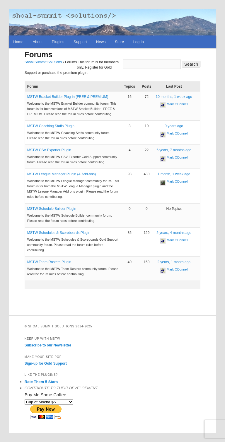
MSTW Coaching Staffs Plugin (50, 126)
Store (119, 42)
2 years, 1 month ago (173, 262)
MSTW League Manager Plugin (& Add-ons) (61, 174)
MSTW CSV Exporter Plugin (49, 150)
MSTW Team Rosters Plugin (49, 262)
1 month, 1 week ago (174, 174)
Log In (138, 42)
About (37, 42)
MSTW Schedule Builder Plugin (51, 209)
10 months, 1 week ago (174, 97)
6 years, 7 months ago (173, 150)
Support (80, 42)
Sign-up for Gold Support (46, 363)
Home (18, 42)
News (101, 42)
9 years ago (174, 126)
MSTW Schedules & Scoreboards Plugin (58, 233)
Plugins (58, 42)
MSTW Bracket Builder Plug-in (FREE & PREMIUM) (67, 97)
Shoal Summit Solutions (43, 62)
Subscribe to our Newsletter (48, 345)
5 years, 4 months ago (173, 233)
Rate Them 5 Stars (41, 382)
